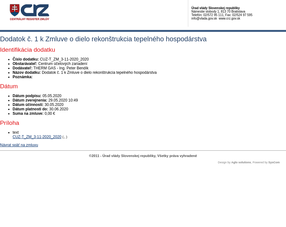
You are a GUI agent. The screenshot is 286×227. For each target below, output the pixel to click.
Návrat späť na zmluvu (19, 145)
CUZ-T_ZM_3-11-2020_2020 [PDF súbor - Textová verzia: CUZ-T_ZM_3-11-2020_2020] (37, 137)
